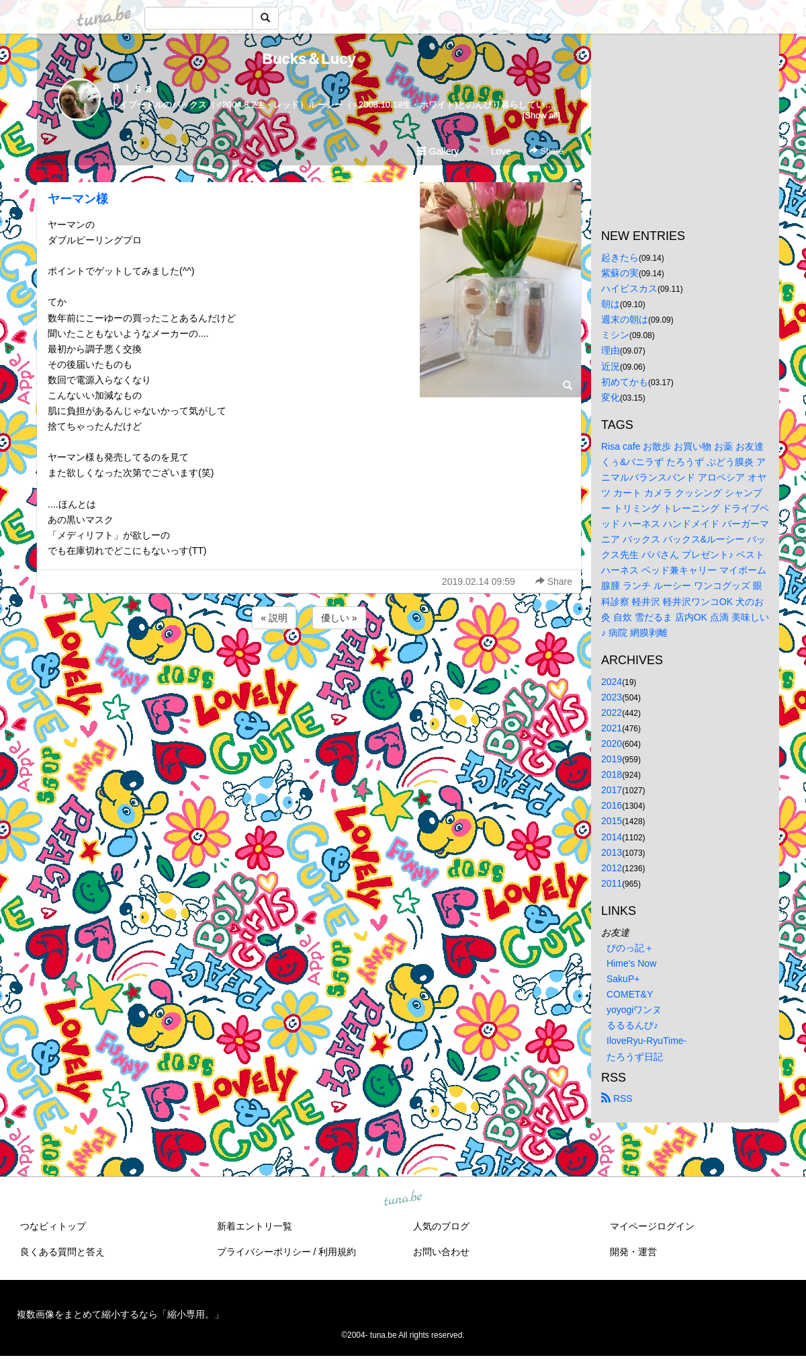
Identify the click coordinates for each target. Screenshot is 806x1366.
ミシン (615, 334)
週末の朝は (624, 319)
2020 (611, 743)
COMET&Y (630, 994)
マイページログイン (652, 1226)
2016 (611, 805)
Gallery (438, 151)
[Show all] (541, 115)
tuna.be (402, 1199)
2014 (611, 837)
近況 (610, 366)
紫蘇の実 (620, 273)
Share (546, 151)
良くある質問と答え (62, 1251)
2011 (611, 883)
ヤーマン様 (78, 199)
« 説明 (274, 617)
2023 (611, 697)
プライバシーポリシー (264, 1251)
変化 (610, 397)
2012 (611, 867)
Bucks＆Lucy (308, 58)
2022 (611, 712)
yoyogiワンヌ (634, 1009)
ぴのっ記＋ (630, 947)
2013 (611, 852)
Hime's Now (631, 963)
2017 (611, 790)
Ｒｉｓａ (132, 88)
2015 (611, 820)
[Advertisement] (309, 668)
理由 (610, 350)
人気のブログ (441, 1226)
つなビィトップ (53, 1226)
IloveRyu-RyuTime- (646, 1040)
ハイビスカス (629, 288)
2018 (611, 774)
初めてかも (624, 381)
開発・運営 (633, 1251)
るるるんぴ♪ (632, 1025)
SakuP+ (623, 978)
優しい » (339, 617)
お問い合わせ (441, 1251)
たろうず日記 (635, 1056)
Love (495, 151)
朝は (610, 303)
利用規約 (337, 1251)
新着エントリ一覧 (254, 1226)
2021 (611, 728)
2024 (611, 681)
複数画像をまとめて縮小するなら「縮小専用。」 (120, 1314)
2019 (611, 759)
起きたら (620, 257)
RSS (617, 1098)
